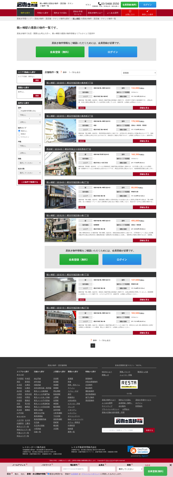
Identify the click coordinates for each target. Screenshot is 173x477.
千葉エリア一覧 (23, 433)
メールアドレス (19, 465)
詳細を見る (144, 108)
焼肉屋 (139, 225)
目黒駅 (56, 400)
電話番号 (75, 465)
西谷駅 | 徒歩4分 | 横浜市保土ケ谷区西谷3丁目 (69, 149)
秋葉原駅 (56, 394)
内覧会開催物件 (91, 381)
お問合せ (125, 409)
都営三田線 (38, 410)
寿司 (69, 394)
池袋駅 (56, 385)
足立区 (19, 410)
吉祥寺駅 (56, 410)
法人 (23, 474)
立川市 (27, 420)
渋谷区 (19, 397)
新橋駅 (56, 388)
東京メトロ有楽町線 (42, 403)
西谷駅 (102, 154)
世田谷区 (28, 394)
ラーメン (71, 388)
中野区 (27, 397)
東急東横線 (38, 416)
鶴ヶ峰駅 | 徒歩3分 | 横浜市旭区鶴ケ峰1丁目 (68, 274)
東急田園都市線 (40, 419)
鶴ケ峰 (103, 196)
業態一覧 (71, 432)
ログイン (147, 4)
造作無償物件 (90, 394)
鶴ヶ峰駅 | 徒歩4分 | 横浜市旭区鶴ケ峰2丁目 (68, 182)
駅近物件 (88, 388)
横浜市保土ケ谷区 (99, 163)
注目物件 (88, 385)
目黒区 (27, 391)
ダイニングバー (74, 416)
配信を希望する (56, 474)
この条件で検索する (29, 182)
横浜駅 (56, 425)
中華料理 (71, 425)
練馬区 (27, 406)
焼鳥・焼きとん (74, 385)
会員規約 (74, 474)
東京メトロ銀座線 (41, 391)
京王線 (36, 422)
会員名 (102, 465)
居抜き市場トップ (24, 18)
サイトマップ (107, 406)
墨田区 (19, 388)
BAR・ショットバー (75, 419)
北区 (18, 403)
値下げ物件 (89, 397)
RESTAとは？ (107, 372)
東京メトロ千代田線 (42, 400)
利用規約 (138, 406)
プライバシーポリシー (110, 409)
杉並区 (19, 400)
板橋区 (19, 406)
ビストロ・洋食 (74, 403)
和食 (69, 381)
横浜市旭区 (97, 96)
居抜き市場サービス (77, 12)
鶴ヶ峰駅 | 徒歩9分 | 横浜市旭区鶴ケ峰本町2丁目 (70, 116)
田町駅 (56, 422)
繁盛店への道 (143, 372)
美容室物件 (89, 400)
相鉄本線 (97, 88)
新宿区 (27, 381)
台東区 (27, 385)
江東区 (27, 388)
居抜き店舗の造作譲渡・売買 (113, 412)
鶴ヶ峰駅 (76, 18)
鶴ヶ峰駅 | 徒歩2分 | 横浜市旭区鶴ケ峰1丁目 (68, 215)
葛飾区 (27, 410)
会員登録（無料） (60, 52)
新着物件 (88, 378)
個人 (16, 474)
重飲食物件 (89, 391)
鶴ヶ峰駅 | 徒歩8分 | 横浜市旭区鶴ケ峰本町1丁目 (70, 82)
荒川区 (27, 403)
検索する (149, 430)
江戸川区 (20, 413)
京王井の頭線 (39, 425)
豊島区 (27, 400)
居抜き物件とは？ (95, 12)
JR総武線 (37, 385)
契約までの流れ (60, 12)
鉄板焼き (71, 397)
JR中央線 (37, 381)
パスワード (47, 465)
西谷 (106, 163)
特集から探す (42, 12)
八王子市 (20, 420)
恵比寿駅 (56, 391)
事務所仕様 (134, 192)
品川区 (19, 391)
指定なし (24, 131)
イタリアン (72, 410)
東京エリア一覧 (23, 426)
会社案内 (122, 406)
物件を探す (25, 12)
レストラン (72, 413)
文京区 (19, 385)
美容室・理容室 (141, 125)
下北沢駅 (56, 416)
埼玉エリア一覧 (23, 436)
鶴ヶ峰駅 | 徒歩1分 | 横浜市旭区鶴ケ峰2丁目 (68, 307)
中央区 (27, 378)
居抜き (23, 134)
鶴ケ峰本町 (104, 96)
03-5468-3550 (110, 3)
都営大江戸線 (39, 413)
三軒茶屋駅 (57, 413)
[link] (138, 451)
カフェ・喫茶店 (74, 422)
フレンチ (71, 406)
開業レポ (105, 375)
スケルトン (25, 137)
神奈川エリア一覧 (24, 429)
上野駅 (56, 397)
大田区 (19, 394)
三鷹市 (27, 423)
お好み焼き (72, 400)
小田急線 (37, 428)
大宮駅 (56, 428)
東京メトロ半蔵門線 (42, 394)
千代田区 (20, 378)
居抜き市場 (109, 460)
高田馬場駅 (57, 419)
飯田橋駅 (56, 406)
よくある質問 (112, 12)
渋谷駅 (56, 378)
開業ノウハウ (125, 372)
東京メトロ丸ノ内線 (42, 397)
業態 (130, 465)
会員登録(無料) (129, 4)
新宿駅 (56, 381)
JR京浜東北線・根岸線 (42, 388)
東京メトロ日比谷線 (42, 406)
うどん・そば (73, 391)
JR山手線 (37, 378)
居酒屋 (70, 378)
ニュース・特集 (126, 375)
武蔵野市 (20, 423)
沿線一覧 (37, 432)
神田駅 (56, 403)
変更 (37, 80)
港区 (18, 381)
